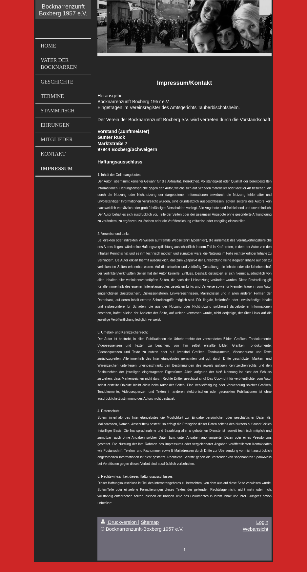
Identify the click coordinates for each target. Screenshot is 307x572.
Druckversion (119, 522)
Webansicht (255, 529)
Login (262, 522)
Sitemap (150, 522)
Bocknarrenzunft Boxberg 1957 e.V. (63, 10)
